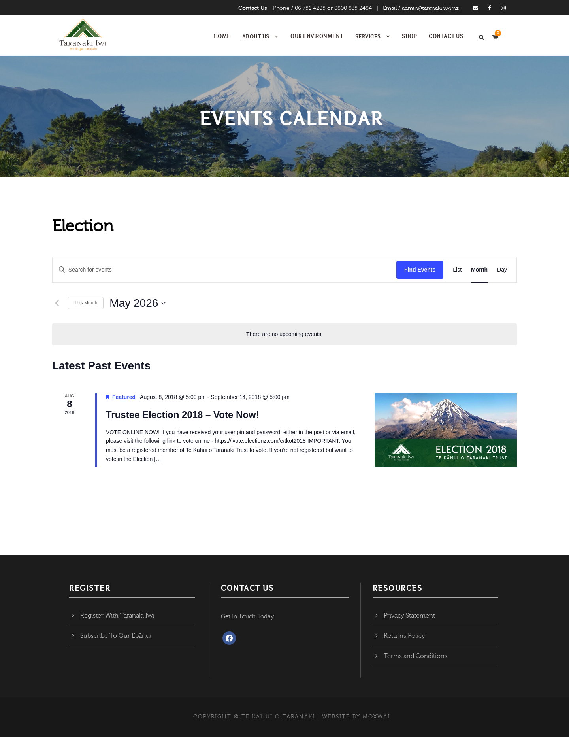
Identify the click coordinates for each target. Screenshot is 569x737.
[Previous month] (57, 303)
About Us (255, 36)
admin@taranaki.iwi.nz (430, 8)
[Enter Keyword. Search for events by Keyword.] (224, 269)
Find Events (419, 269)
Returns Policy (404, 635)
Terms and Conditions (415, 656)
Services (368, 36)
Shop (409, 36)
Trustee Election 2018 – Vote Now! (182, 414)
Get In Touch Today (247, 616)
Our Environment (316, 36)
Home (222, 36)
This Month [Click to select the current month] (85, 303)
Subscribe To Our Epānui (115, 635)
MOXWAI (376, 717)
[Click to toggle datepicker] (137, 303)
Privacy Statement (409, 615)
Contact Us (252, 8)
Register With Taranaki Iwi (117, 615)
